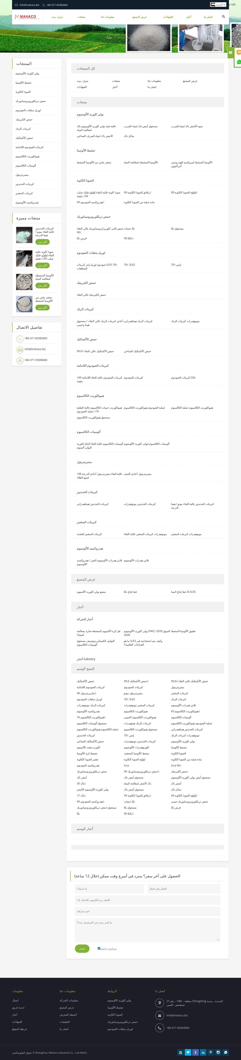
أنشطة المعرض (68, 1014)
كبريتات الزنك (23, 128)
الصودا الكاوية (23, 91)
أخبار (188, 17)
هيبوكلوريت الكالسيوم (27, 156)
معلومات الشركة (69, 1000)
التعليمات (65, 1022)
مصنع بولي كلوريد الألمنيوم (91, 591)
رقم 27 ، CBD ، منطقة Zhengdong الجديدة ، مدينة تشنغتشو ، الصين (194, 1003)
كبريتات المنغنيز (24, 193)
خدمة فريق (18, 1007)
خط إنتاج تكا (130, 591)
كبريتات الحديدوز (25, 184)
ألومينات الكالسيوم (26, 165)
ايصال (15, 1000)
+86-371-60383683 (57, 5)
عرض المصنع (139, 17)
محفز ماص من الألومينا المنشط (44, 299)
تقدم (82, 948)
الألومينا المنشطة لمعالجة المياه (44, 277)
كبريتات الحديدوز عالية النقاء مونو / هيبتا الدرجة (44, 232)
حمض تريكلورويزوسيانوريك (31, 101)
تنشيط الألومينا (23, 82)
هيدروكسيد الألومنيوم (27, 202)
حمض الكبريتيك (24, 119)
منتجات (81, 17)
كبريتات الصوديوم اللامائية (29, 147)
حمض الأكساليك (24, 138)
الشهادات (168, 17)
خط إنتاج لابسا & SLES (183, 591)
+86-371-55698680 (35, 360)
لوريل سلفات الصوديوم (28, 110)
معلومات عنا (107, 17)
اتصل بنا (208, 17)
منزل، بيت (57, 17)
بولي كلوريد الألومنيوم (27, 73)
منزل (109, 37)
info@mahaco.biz (29, 5)
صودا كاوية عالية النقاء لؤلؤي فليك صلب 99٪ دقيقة (44, 255)
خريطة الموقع (19, 1029)
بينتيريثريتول (22, 174)
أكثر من (42, 242)
